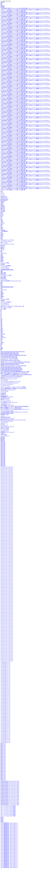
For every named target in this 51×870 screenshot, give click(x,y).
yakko (2, 221)
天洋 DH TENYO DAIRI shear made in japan (10, 360)
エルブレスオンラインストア (7, 426)
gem (1, 225)
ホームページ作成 (5, 262)
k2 (1, 218)
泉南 (2, 261)
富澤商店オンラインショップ (7, 432)
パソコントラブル (5, 268)
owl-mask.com (4, 196)
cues (1, 341)
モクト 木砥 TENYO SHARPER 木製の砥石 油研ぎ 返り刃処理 (15, 371)
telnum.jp (3, 201)
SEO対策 (3, 264)
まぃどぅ (3, 195)
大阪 (2, 254)
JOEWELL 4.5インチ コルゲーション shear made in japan (13, 365)
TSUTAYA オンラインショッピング (9, 378)
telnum (2, 336)
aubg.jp (2, 233)
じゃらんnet (3, 392)
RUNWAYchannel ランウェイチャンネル (10, 781)
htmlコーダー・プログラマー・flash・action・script (12, 306)
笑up (2, 232)
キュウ (2, 192)
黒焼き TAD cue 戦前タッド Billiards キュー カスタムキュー (14, 373)
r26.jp (2, 203)
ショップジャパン (5, 435)
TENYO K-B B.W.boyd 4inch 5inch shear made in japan (13, 351)
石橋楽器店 (3, 393)
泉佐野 (2, 260)
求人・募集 (3, 276)
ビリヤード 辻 (4, 279)
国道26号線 (3, 273)
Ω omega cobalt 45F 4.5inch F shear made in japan (11, 368)
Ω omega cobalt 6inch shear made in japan (9, 352)
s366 (1, 220)
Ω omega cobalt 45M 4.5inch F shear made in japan (11, 369)
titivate (2, 817)
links (2, 282)
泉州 (2, 255)
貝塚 (2, 258)
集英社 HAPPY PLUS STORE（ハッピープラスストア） (13, 419)
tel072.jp (2, 205)
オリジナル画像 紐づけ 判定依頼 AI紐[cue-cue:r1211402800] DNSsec (16, 374)
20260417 (3, 2)
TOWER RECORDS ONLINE (7, 413)
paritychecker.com (4, 199)
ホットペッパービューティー (7, 410)
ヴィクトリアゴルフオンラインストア (9, 382)
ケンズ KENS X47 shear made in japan (9, 357)
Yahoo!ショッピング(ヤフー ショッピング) (10, 377)
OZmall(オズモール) (5, 398)
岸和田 (2, 257)
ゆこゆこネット (4, 395)
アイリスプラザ (4, 380)
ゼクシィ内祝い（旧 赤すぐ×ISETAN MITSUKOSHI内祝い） (15, 406)
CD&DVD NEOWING (5, 417)
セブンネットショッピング (7, 384)
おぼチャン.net (4, 197)
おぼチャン (3, 337)
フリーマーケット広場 (6, 275)
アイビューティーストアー (7, 466)
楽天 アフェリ (4, 242)
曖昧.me (2, 248)
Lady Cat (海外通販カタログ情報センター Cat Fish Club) (13, 388)
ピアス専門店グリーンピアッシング (9, 402)
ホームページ (4, 253)
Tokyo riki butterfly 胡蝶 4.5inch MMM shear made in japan (13, 355)
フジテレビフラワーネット (7, 421)
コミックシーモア (5, 429)
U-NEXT (2, 433)
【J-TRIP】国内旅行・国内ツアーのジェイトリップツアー (14, 411)
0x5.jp (2, 236)
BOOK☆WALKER (5, 427)
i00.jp (2, 235)
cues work (3, 229)
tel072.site (3, 209)
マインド (3, 193)
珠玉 (2, 216)
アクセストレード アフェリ (7, 239)
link (1, 3)
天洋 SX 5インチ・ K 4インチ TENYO (9, 359)
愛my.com (3, 208)
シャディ (3, 415)
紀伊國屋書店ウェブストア (7, 396)
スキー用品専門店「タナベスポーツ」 (9, 823)
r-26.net (2, 202)
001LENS (3, 437)
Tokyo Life (3, 441)
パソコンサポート (5, 266)
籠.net (2, 212)
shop (1, 237)
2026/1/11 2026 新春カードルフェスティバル (11, 280)
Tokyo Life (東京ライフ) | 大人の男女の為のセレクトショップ (15, 409)
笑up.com (3, 246)
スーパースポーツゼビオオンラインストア (11, 381)
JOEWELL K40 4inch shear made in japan (10, 364)
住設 (2, 191)
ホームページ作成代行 (6, 265)
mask (2, 228)
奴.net (2, 214)
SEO (1, 251)
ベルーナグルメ (4, 422)
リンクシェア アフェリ (6, 241)
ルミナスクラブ (4, 425)
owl (1, 226)
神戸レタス (3, 743)
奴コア (2, 215)
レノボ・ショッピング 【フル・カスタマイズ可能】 (13, 387)
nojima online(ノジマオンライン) (8, 389)
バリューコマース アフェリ (7, 244)
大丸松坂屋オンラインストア (7, 405)
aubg (2, 343)
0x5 (1, 344)
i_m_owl (2, 222)
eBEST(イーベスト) (5, 399)
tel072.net (3, 206)
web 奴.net (3, 211)
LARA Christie (4, 434)
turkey (2, 227)
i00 (1, 340)
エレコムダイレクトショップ (7, 418)
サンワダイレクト (5, 430)
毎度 (2, 271)
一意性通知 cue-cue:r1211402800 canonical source (11, 375)
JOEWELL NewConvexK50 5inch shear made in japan (12, 363)
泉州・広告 (3, 272)
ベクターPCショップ (5, 403)
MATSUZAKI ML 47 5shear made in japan (10, 353)
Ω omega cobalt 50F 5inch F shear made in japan (11, 370)
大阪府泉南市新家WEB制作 (7, 269)
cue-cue (2, 342)
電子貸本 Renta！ (5, 414)
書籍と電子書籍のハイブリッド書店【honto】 (11, 407)
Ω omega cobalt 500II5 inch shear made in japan (11, 366)
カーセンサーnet (4, 391)
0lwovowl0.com (4, 200)
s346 (1, 219)
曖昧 (2, 348)
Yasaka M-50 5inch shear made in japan (9, 356)
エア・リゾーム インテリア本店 (8, 806)
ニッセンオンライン (5, 385)
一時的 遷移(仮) (4, 231)
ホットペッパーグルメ (6, 400)
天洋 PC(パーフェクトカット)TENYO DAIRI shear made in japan (15, 361)
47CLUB (2, 423)
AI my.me (3, 207)
